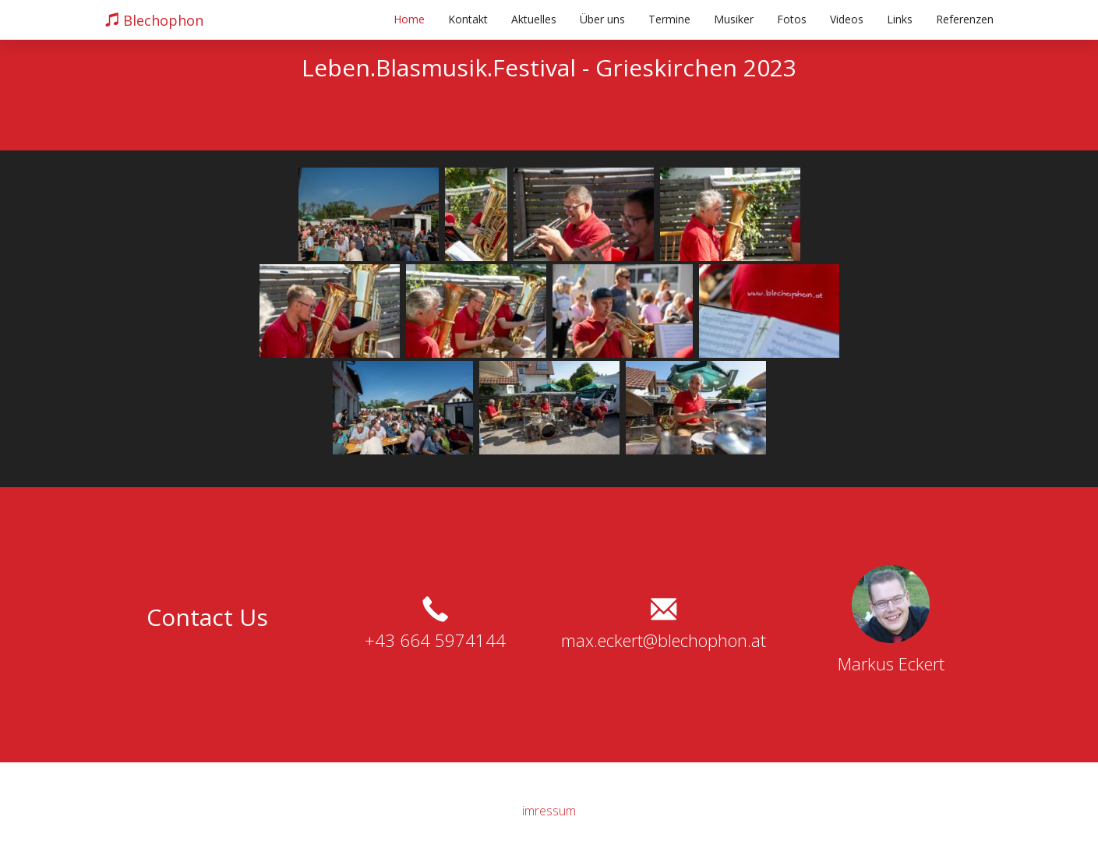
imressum (549, 810)
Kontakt (468, 19)
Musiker (734, 19)
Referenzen (965, 19)
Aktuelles (533, 19)
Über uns (602, 19)
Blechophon (154, 20)
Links (900, 19)
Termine (669, 19)
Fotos (792, 19)
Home (409, 19)
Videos (846, 19)
